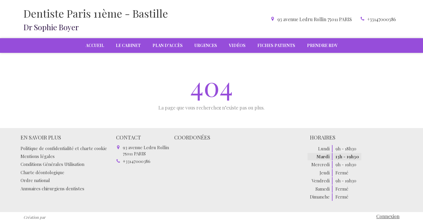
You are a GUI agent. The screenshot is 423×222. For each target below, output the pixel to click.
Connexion (388, 216)
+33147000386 (381, 19)
